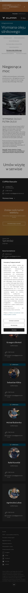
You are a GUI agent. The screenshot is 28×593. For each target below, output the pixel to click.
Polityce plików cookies (10, 314)
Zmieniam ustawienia (14, 320)
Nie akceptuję (14, 325)
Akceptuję (14, 330)
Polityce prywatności (15, 312)
